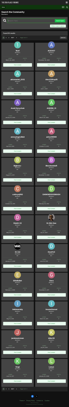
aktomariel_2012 (17, 79)
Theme (22, 400)
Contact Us (39, 400)
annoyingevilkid (18, 137)
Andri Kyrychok (17, 108)
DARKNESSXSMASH (51, 194)
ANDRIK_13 (51, 108)
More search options (57, 26)
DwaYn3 (51, 252)
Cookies (47, 400)
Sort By (63, 37)
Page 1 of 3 (23, 37)
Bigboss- (18, 166)
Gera (51, 281)
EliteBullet (17, 281)
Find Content (17, 65)
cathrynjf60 (17, 194)
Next (12, 37)
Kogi (18, 367)
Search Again (60, 20)
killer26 (51, 338)
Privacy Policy (30, 400)
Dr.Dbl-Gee (51, 223)
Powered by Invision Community (34, 404)
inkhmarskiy (17, 309)
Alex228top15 (51, 79)
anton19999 (51, 137)
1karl (18, 51)
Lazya (51, 367)
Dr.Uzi (17, 252)
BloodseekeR (51, 166)
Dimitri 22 (17, 223)
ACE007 (51, 51)
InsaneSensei (51, 309)
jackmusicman (17, 338)
